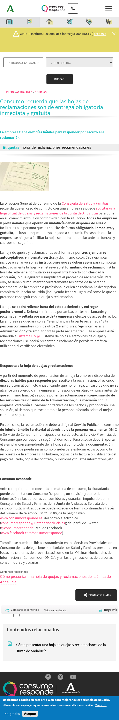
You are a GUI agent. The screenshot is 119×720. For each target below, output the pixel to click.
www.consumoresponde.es (21, 518)
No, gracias (12, 714)
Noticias (41, 92)
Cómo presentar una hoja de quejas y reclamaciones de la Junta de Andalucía (61, 647)
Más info (100, 705)
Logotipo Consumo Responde (53, 8)
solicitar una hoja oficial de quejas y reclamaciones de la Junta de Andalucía (57, 210)
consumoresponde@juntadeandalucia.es (33, 523)
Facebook (48, 677)
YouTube (73, 677)
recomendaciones (76, 147)
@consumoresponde (17, 527)
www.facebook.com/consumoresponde (31, 532)
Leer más (100, 34)
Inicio (10, 92)
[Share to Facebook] (14, 615)
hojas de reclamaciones (41, 147)
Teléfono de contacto (72, 4)
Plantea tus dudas (99, 595)
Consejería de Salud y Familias (85, 203)
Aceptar (30, 714)
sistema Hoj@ (29, 336)
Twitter (61, 677)
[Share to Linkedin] (20, 615)
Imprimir (110, 609)
